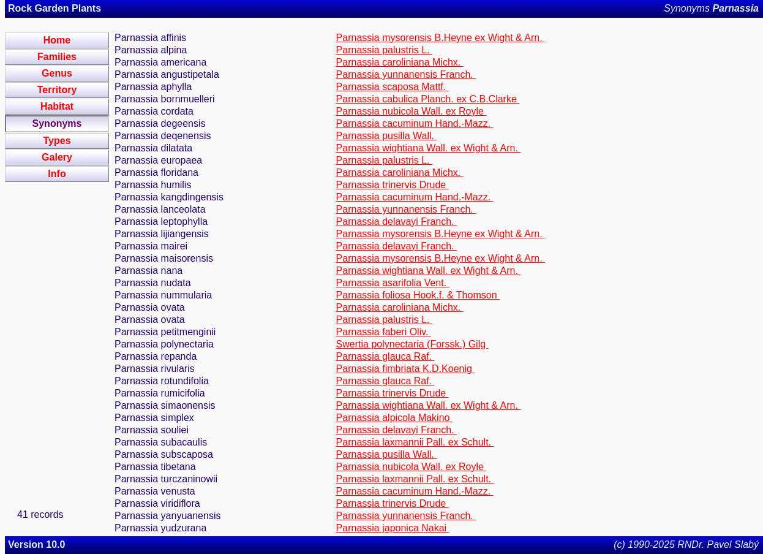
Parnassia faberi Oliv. (383, 332)
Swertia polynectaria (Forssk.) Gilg (412, 344)
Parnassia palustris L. (384, 50)
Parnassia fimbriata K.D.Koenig (405, 368)
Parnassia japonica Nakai (392, 528)
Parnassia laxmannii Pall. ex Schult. (415, 442)
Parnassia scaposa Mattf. (392, 87)
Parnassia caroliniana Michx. (400, 62)
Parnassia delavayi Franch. (396, 221)
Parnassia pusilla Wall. (386, 136)
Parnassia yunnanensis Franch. (406, 74)
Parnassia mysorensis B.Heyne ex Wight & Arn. (440, 37)
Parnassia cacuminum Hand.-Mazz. (415, 123)
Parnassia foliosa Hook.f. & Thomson (418, 295)
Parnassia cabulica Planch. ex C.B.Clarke (428, 99)
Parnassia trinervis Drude (392, 185)
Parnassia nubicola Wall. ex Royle (411, 111)
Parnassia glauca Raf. (385, 356)
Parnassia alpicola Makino (394, 417)
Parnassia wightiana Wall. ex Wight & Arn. (428, 148)
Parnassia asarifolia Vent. (392, 283)
